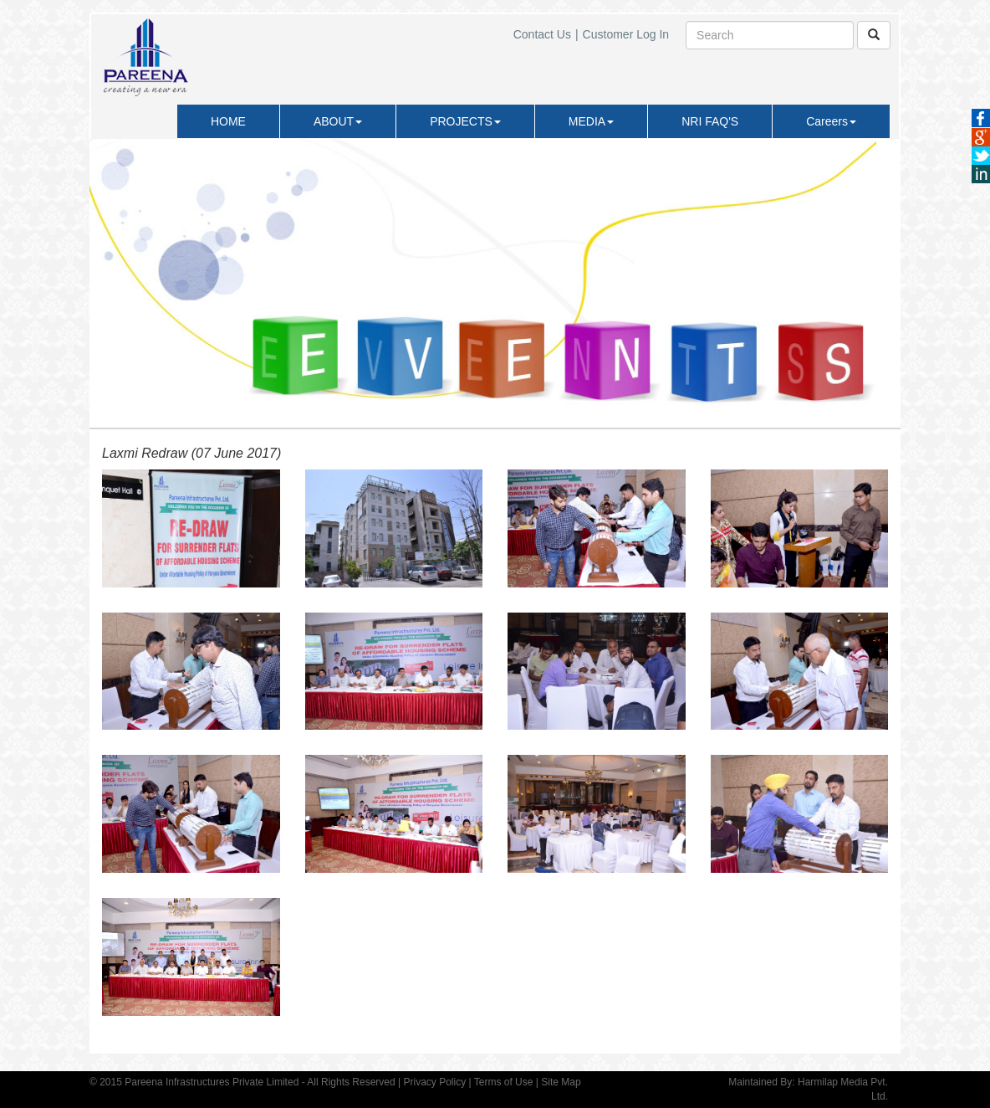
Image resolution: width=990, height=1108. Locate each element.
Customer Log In (626, 34)
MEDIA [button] (591, 121)
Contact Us (542, 34)
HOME (228, 121)
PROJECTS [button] (465, 121)
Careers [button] (831, 121)
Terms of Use (503, 1082)
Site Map (560, 1082)
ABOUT (338, 121)
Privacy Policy (434, 1082)
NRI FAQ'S (709, 121)
